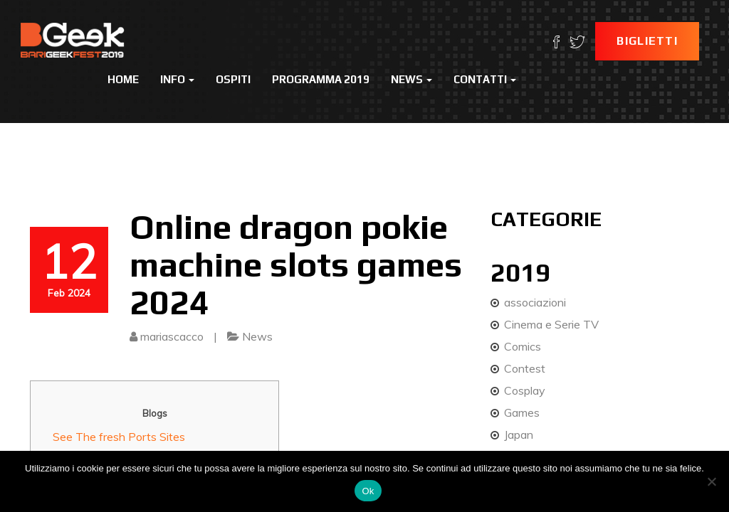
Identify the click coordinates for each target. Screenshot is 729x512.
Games (522, 412)
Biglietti (647, 41)
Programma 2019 (320, 79)
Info (177, 79)
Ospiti (233, 79)
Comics (522, 346)
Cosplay (524, 390)
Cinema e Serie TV (551, 324)
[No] (711, 481)
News (411, 79)
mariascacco (172, 336)
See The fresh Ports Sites (119, 437)
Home (123, 79)
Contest (524, 368)
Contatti (484, 79)
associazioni (535, 302)
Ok (368, 491)
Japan (518, 434)
